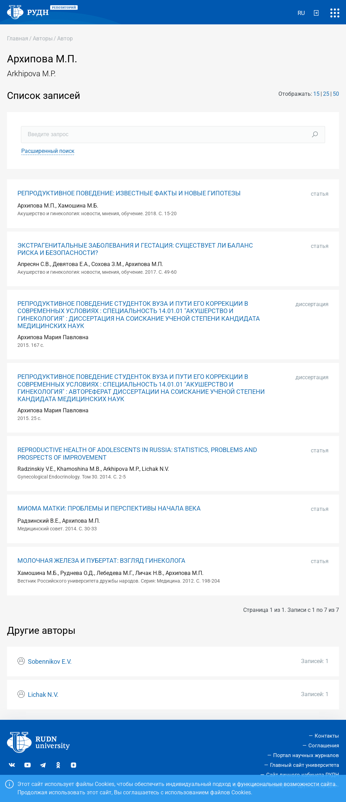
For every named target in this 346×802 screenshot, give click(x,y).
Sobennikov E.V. (50, 661)
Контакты (327, 736)
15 (316, 94)
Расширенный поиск (48, 151)
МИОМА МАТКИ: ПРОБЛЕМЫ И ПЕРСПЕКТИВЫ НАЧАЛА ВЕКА (109, 508)
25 (326, 94)
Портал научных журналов (306, 755)
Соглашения (323, 745)
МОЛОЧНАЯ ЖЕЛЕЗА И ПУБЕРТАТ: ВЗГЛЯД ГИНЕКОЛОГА (101, 560)
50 (336, 94)
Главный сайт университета (304, 765)
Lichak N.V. (43, 694)
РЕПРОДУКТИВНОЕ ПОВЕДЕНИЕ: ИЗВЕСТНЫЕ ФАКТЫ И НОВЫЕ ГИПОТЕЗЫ (129, 193)
